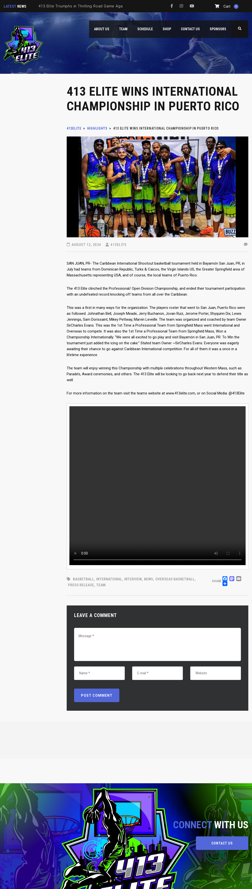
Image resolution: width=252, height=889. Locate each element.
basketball (83, 579)
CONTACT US (222, 843)
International (109, 579)
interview (133, 579)
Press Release (81, 585)
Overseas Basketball (175, 579)
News (148, 579)
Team (101, 585)
